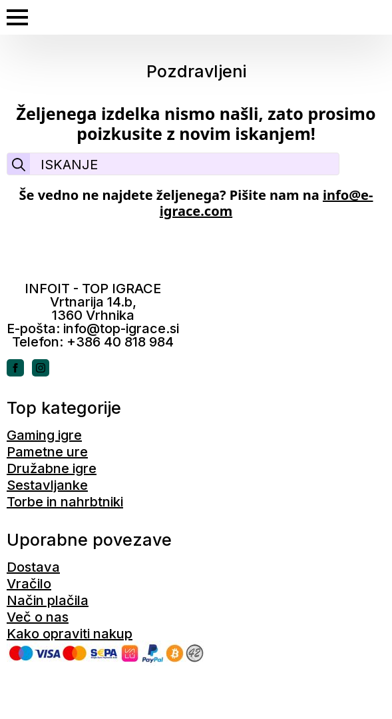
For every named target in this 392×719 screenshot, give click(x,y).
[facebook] (15, 367)
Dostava (33, 567)
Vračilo (29, 583)
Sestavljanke (47, 485)
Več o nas (38, 617)
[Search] (18, 164)
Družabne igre (52, 468)
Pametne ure (47, 451)
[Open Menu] (17, 17)
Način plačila (48, 600)
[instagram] (40, 367)
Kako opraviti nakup (69, 633)
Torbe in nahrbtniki (65, 501)
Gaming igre (44, 435)
